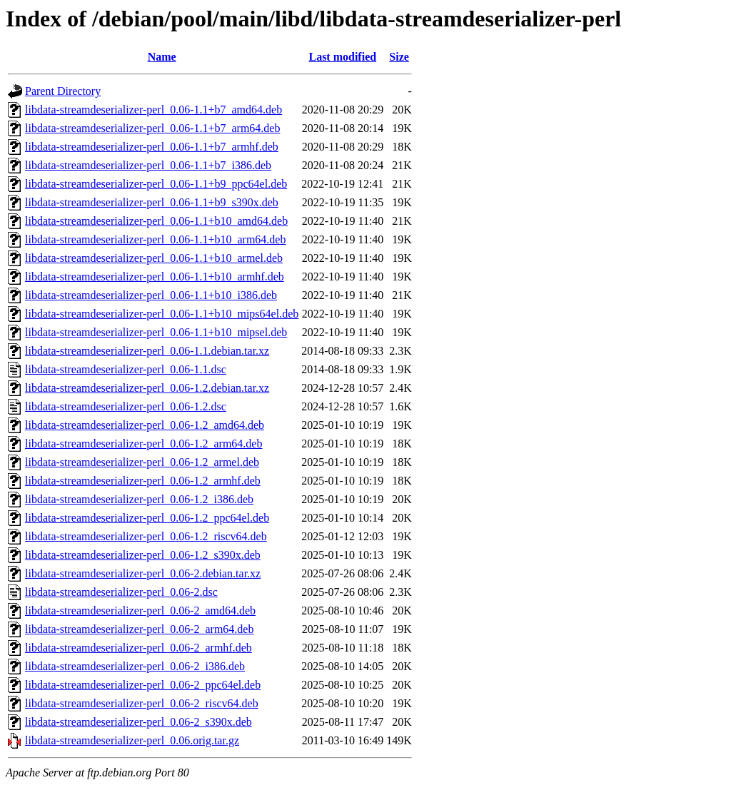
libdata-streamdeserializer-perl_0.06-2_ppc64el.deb (143, 685)
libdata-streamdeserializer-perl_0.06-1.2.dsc (125, 406)
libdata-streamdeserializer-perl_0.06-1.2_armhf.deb (143, 481)
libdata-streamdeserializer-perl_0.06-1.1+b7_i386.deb (148, 165)
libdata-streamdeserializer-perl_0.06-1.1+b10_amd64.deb (156, 221)
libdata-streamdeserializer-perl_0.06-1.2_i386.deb (139, 499)
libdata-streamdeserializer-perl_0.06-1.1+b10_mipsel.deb (156, 332)
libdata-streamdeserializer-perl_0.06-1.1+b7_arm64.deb (152, 128)
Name (162, 57)
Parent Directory (63, 91)
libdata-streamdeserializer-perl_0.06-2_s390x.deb (138, 722)
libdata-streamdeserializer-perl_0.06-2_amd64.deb (140, 610)
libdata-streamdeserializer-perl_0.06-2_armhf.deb (138, 648)
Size (399, 57)
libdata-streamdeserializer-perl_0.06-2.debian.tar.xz (143, 573)
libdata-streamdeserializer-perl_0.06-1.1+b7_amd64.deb (153, 109)
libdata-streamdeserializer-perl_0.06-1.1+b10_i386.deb (151, 295)
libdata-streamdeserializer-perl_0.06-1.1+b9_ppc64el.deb (156, 184)
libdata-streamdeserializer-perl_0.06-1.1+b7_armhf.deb (151, 147)
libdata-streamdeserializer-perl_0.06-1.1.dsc (125, 369)
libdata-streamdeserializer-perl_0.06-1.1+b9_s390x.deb (151, 202)
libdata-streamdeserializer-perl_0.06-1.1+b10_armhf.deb (154, 276)
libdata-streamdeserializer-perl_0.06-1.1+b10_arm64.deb (155, 239)
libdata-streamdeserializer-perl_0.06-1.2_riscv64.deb (146, 536)
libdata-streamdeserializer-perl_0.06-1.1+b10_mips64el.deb (161, 314)
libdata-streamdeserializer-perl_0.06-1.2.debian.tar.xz (147, 388)
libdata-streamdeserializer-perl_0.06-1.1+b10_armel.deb (154, 258)
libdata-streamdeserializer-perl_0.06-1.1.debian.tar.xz (147, 351)
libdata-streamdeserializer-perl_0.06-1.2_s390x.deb (143, 555)
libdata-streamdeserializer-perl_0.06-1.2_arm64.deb (143, 443)
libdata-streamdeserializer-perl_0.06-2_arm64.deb (139, 629)
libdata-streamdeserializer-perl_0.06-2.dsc (121, 592)
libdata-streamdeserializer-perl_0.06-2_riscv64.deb (141, 703)
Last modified (342, 57)
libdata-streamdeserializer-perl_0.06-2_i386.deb (135, 666)
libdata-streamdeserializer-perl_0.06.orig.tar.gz (132, 740)
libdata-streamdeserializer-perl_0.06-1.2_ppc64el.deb (147, 518)
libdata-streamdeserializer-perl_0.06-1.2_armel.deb (142, 462)
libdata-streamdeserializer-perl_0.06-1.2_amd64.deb (144, 425)
